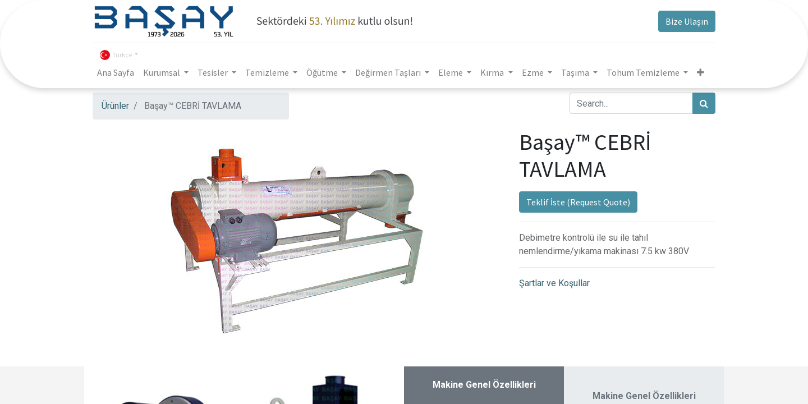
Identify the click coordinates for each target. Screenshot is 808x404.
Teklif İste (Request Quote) (578, 202)
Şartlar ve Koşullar (554, 283)
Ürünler (115, 105)
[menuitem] (116, 72)
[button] (700, 72)
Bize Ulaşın (686, 21)
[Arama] (703, 103)
